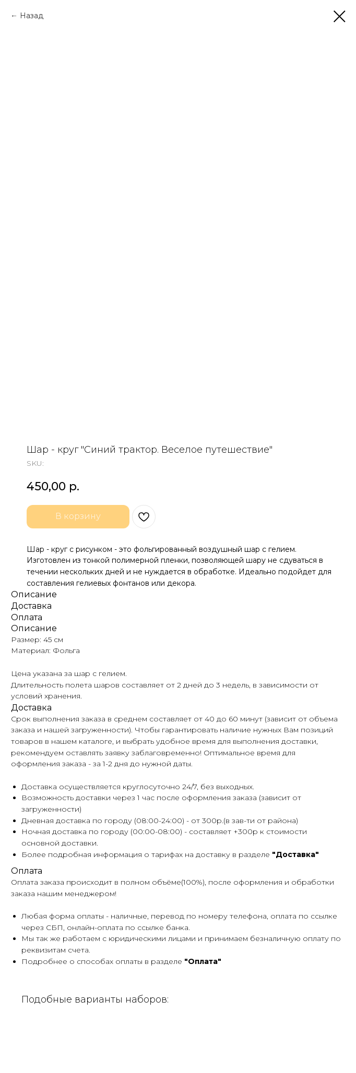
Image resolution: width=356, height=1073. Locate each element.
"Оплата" (202, 961)
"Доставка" (295, 854)
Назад (31, 15)
